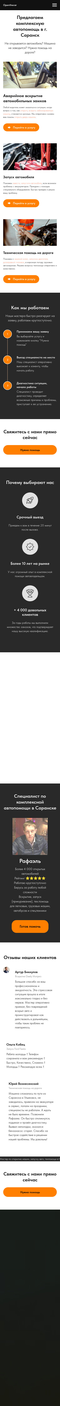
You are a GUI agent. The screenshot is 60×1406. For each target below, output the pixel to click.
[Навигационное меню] (54, 5)
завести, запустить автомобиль (27, 183)
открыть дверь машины (25, 117)
